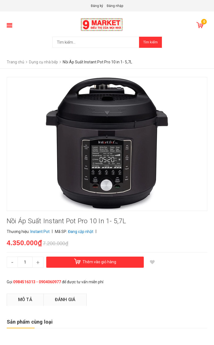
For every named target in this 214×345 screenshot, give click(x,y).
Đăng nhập (115, 6)
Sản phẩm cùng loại (30, 322)
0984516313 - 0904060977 (37, 282)
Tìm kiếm (150, 42)
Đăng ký (97, 6)
